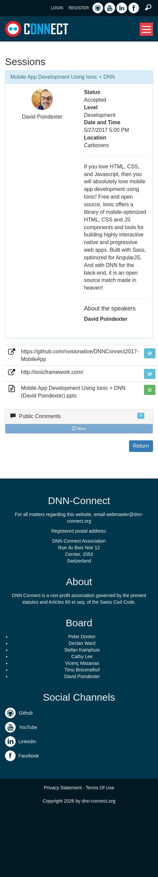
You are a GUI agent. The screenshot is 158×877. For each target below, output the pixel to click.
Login (57, 8)
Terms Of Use (100, 787)
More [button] (79, 428)
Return (141, 446)
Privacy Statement (63, 787)
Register (79, 8)
